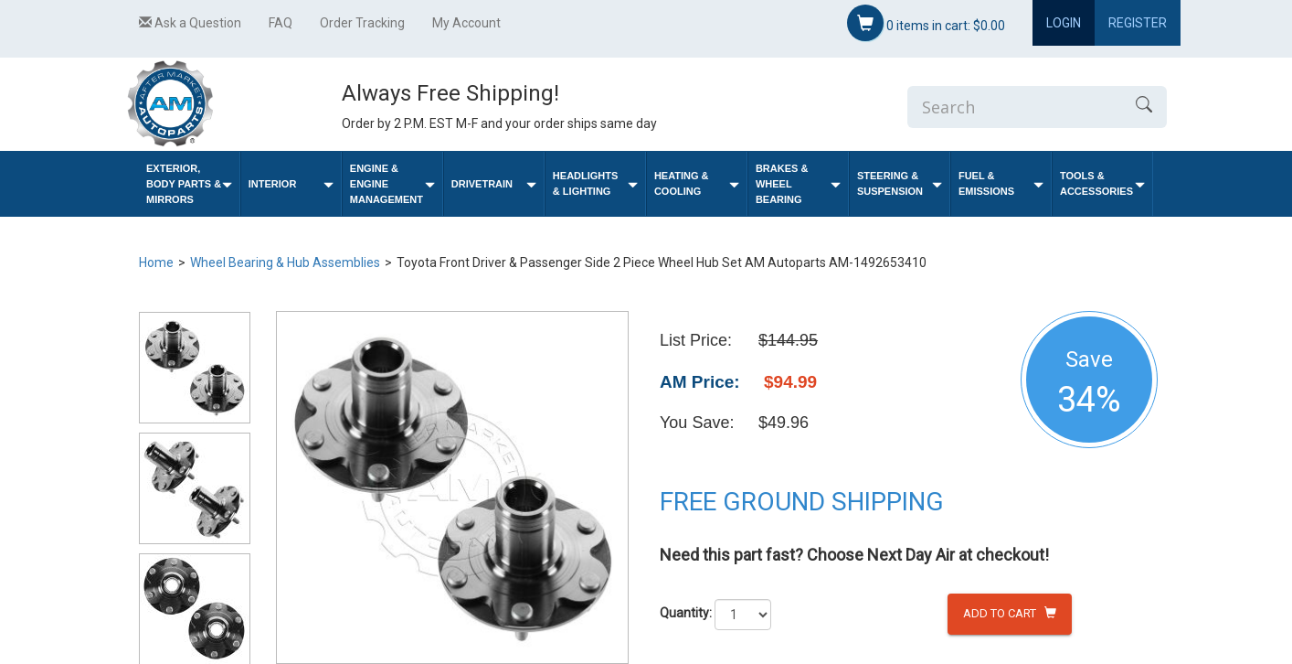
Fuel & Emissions (1000, 183)
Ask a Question (190, 23)
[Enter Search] (1014, 107)
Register (1137, 23)
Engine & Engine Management (392, 184)
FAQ (280, 23)
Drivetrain (493, 184)
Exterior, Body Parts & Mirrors (189, 184)
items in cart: (926, 23)
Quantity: (686, 612)
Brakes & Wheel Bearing (798, 184)
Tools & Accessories (1102, 183)
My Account (466, 23)
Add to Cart (1009, 613)
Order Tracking (362, 23)
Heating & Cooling (696, 183)
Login (1063, 23)
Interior (291, 184)
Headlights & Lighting (595, 183)
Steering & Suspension (899, 183)
